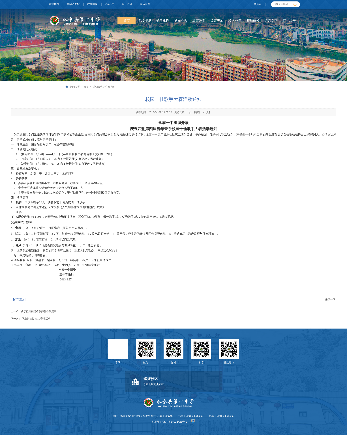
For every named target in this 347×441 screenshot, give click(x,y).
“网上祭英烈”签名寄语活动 (35, 318)
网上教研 (127, 4)
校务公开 (234, 21)
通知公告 (180, 21)
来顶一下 (330, 299)
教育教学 (198, 21)
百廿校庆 (289, 21)
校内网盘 (92, 4)
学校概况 (144, 21)
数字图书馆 (73, 4)
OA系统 (109, 4)
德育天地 (216, 21)
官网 (117, 362)
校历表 (257, 4)
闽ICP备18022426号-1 (174, 421)
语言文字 (271, 21)
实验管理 (145, 4)
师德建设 (253, 21)
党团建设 (162, 21)
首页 (126, 21)
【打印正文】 (19, 299)
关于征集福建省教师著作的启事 (38, 311)
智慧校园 (54, 4)
